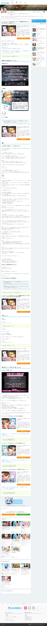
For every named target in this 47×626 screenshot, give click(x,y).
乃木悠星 (12, 16)
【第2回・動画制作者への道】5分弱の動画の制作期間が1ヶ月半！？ (15, 540)
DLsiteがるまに (8, 17)
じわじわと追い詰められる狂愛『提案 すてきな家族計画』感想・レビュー (6, 528)
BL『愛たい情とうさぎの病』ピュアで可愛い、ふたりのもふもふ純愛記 (6, 553)
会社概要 (7, 614)
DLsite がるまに (14, 17)
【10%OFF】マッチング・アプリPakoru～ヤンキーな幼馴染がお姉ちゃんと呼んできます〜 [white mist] (18, 123)
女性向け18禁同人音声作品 (23, 16)
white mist (8, 16)
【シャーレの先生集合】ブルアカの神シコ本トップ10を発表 (6, 583)
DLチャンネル (5, 3)
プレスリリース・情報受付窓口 (10, 620)
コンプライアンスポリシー (28, 620)
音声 (38, 9)
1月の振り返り (13, 552)
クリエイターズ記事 (40, 16)
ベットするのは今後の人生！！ (40, 43)
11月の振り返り (38, 33)
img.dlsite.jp (4, 86)
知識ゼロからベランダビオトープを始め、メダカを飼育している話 (15, 570)
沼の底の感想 (17, 16)
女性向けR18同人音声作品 (32, 16)
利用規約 (7, 615)
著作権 (26, 614)
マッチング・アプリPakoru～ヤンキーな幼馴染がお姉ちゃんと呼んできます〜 (23, 26)
